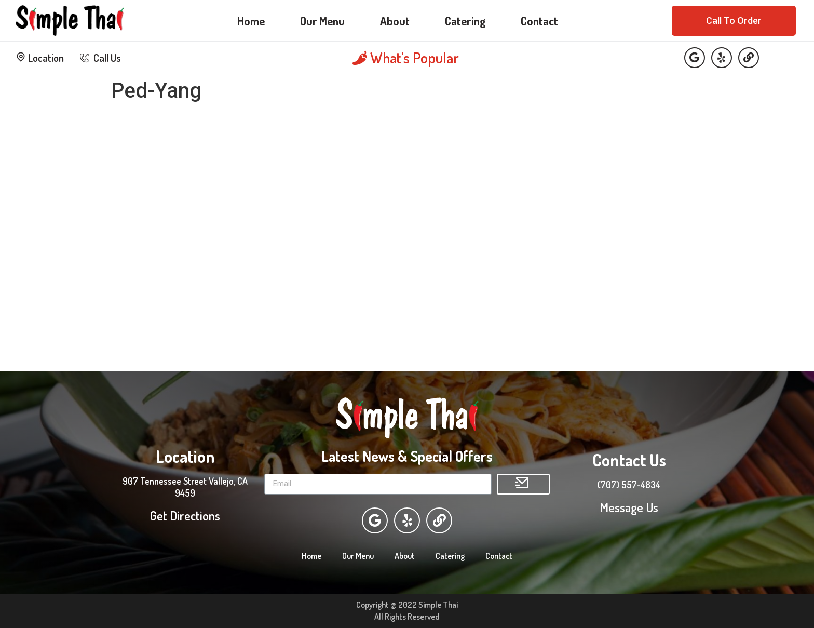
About (395, 21)
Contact (539, 21)
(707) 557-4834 (629, 484)
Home (251, 21)
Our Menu (322, 21)
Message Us (629, 507)
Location (40, 57)
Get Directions (185, 515)
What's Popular (405, 57)
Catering (465, 21)
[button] (734, 21)
